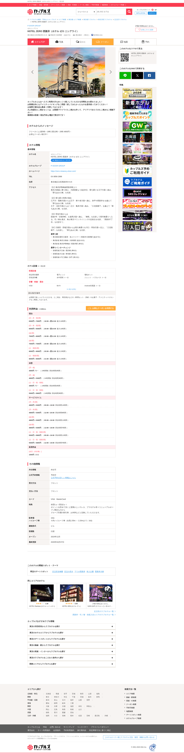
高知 (72, 712)
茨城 (81, 697)
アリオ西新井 (79, 571)
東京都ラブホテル (89, 19)
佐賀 (80, 716)
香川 (55, 712)
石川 (63, 700)
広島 (55, 709)
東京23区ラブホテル (105, 19)
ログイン (152, 13)
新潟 (47, 700)
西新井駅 (74, 244)
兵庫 (55, 706)
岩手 (65, 694)
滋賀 (72, 706)
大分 (55, 716)
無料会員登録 (140, 13)
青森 (57, 694)
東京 (47, 697)
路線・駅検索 (43, 5)
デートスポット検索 (58, 5)
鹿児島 (97, 716)
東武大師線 (64, 240)
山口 (80, 709)
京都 (63, 706)
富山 (55, 700)
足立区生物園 (57, 571)
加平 (70, 257)
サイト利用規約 (44, 730)
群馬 (98, 697)
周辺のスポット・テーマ (62, 160)
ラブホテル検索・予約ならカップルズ (43, 19)
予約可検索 (95, 5)
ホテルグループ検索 (117, 5)
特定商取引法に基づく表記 (100, 730)
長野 (88, 700)
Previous (32, 72)
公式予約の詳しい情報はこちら (63, 478)
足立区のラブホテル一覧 (104, 611)
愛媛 (63, 712)
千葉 (73, 697)
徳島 (47, 712)
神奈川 (56, 697)
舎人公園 (90, 571)
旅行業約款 (81, 730)
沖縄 (106, 716)
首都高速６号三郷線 (60, 257)
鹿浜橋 (68, 250)
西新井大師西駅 (87, 237)
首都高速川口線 (58, 250)
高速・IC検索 (72, 5)
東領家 (68, 254)
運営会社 (31, 730)
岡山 (47, 709)
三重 (72, 703)
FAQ (45, 727)
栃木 (89, 697)
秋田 (81, 694)
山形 (89, 694)
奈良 (80, 706)
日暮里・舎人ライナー (71, 237)
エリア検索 (33, 5)
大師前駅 (73, 240)
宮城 (73, 694)
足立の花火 (68, 571)
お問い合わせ (55, 727)
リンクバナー (82, 727)
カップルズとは (33, 727)
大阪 (47, 706)
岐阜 (63, 703)
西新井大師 (99, 571)
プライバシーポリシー (100, 727)
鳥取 (63, 709)
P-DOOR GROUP (34, 26)
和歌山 (89, 706)
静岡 (55, 703)
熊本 (72, 716)
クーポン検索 (84, 5)
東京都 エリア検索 (74, 19)
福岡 (47, 716)
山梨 (80, 700)
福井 (72, 700)
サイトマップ (69, 727)
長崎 (63, 716)
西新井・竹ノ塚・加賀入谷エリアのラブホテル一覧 (93, 615)
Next (110, 72)
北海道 (48, 694)
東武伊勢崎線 (65, 244)
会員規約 (56, 730)
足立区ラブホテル (120, 19)
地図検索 (105, 5)
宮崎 (88, 716)
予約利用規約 (69, 730)
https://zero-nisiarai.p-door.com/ (63, 171)
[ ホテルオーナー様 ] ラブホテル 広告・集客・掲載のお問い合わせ (129, 737)
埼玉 (65, 697)
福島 (98, 694)
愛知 (47, 703)
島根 (72, 709)
